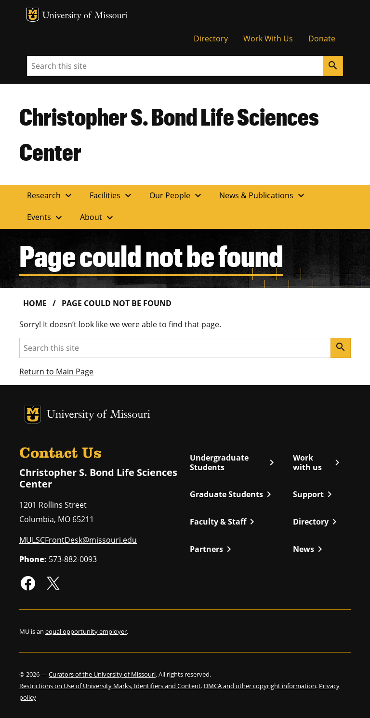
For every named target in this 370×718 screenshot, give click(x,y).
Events (46, 217)
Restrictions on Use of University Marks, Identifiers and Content (110, 685)
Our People (176, 195)
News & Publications (263, 195)
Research (50, 195)
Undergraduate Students (234, 462)
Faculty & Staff (224, 521)
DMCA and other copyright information (260, 685)
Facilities (112, 195)
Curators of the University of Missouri (102, 674)
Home (35, 303)
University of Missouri (85, 16)
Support (314, 494)
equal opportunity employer (86, 631)
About (98, 217)
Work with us (318, 462)
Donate (321, 38)
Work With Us (268, 38)
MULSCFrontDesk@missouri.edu (78, 540)
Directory (211, 38)
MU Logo (32, 15)
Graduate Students (232, 494)
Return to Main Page (56, 371)
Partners (212, 549)
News (309, 549)
